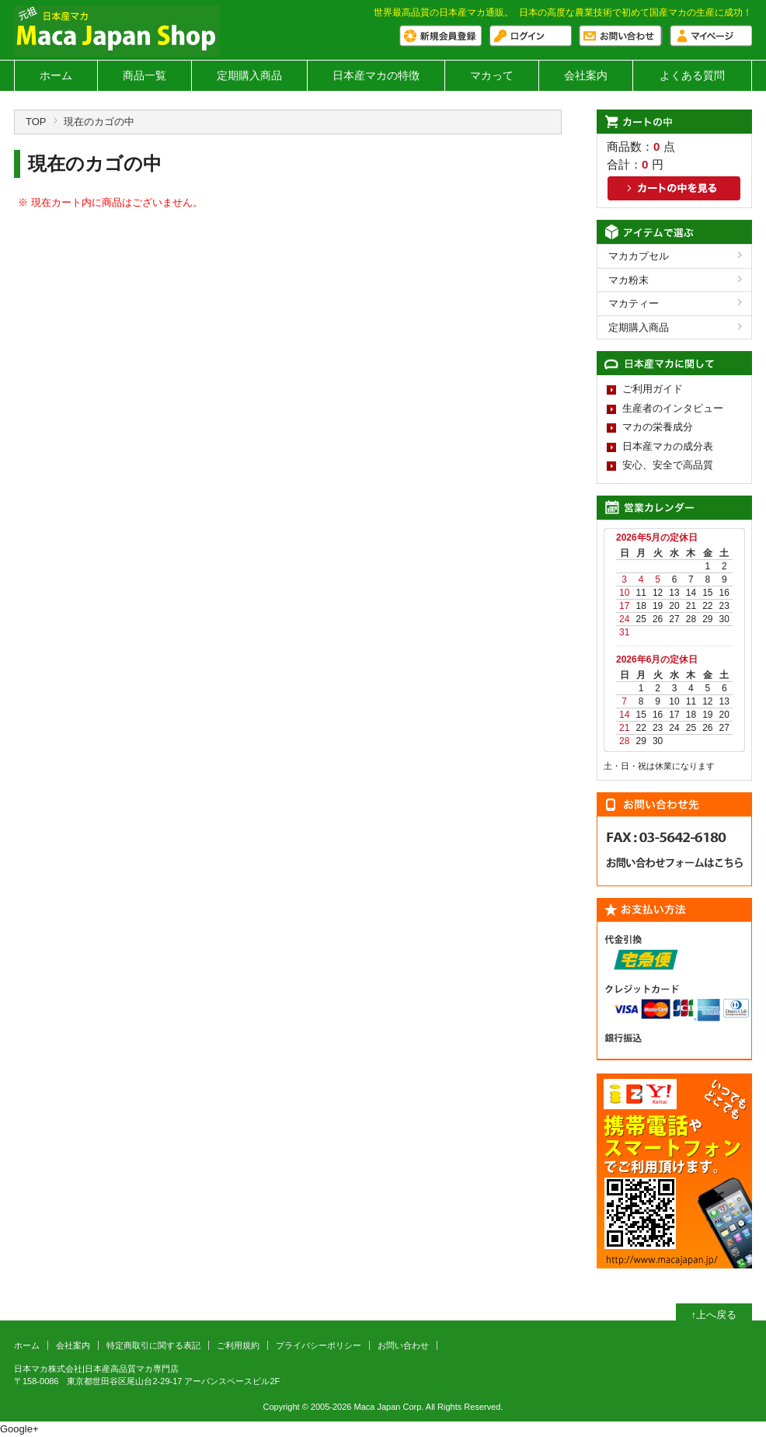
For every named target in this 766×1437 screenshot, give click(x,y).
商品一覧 (144, 75)
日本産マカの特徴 (376, 75)
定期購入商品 (249, 75)
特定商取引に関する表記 (153, 1345)
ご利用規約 (238, 1345)
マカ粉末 (628, 280)
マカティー (633, 303)
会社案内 (586, 75)
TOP (36, 121)
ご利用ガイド (652, 389)
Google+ (19, 1429)
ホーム (56, 75)
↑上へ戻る (714, 1314)
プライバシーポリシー (318, 1345)
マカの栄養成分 (657, 427)
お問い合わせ (403, 1345)
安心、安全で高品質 (667, 465)
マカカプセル (638, 256)
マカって (492, 75)
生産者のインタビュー (672, 408)
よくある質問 (692, 75)
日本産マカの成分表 (667, 446)
